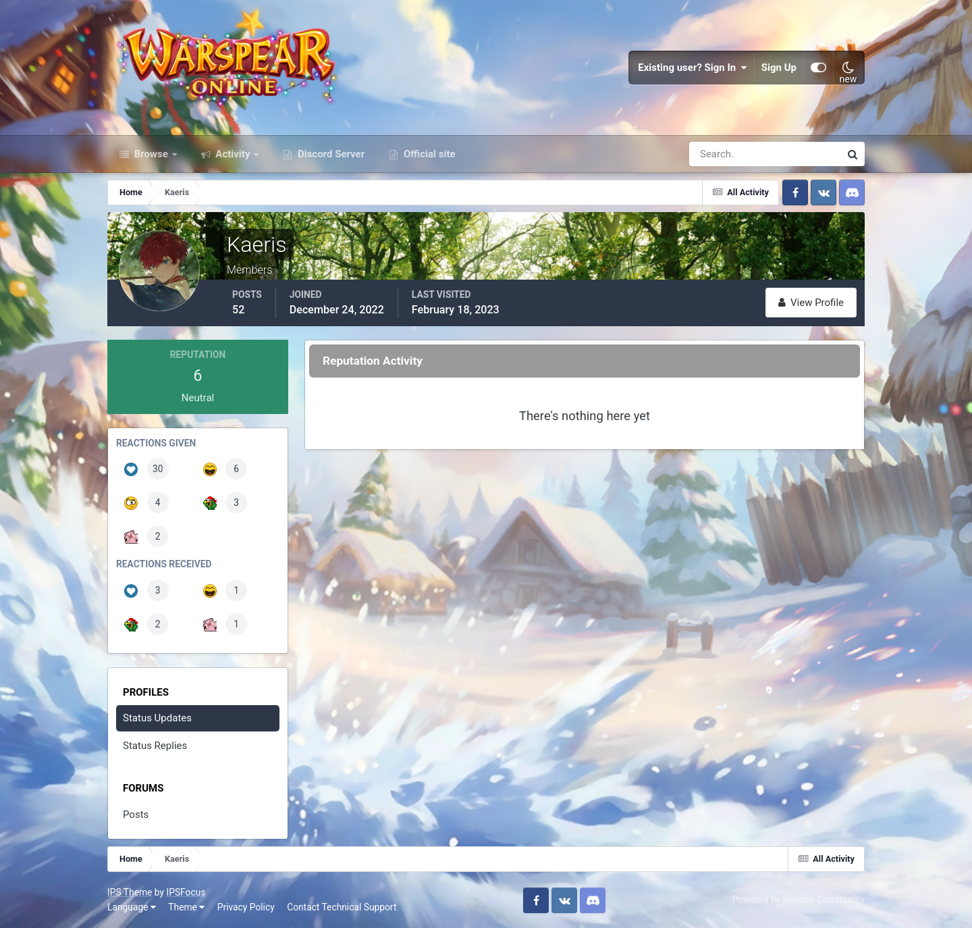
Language (131, 907)
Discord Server (329, 154)
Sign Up (778, 67)
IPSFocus (185, 892)
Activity (233, 154)
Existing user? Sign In (692, 67)
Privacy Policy (246, 907)
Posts (135, 814)
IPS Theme (129, 892)
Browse (151, 154)
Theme (186, 907)
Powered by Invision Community (798, 899)
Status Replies (155, 746)
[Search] (718, 154)
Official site (428, 154)
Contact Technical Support (341, 907)
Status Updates (157, 718)
